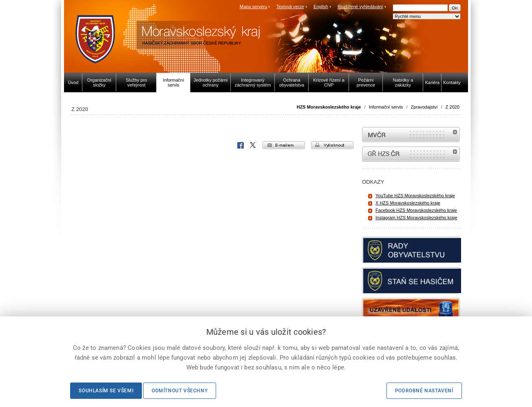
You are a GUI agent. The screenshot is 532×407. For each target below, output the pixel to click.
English (320, 6)
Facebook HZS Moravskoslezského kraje (416, 210)
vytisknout (332, 145)
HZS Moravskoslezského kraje (329, 107)
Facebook (240, 145)
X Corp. (253, 145)
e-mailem (284, 145)
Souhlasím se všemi (106, 391)
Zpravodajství (424, 107)
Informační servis (386, 107)
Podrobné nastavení (424, 391)
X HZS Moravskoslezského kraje (407, 202)
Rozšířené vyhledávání (360, 6)
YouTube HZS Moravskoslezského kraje (415, 195)
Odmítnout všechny (180, 391)
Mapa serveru (253, 6)
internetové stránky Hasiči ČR (411, 154)
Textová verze (290, 6)
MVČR (411, 134)
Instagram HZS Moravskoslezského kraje (416, 217)
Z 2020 (452, 107)
